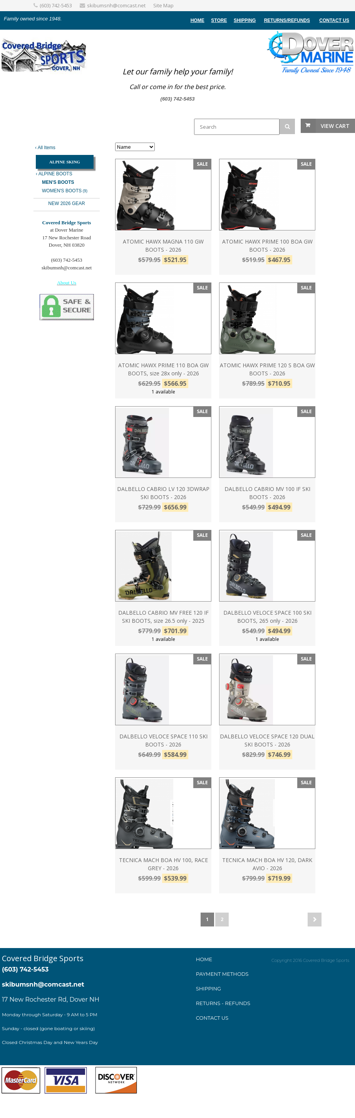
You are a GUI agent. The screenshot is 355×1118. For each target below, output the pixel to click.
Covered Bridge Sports (43, 958)
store (219, 20)
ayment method (222, 974)
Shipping (245, 20)
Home (204, 959)
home (197, 20)
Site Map (163, 5)
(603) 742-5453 (56, 5)
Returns (275, 20)
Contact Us (334, 20)
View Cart (335, 125)
